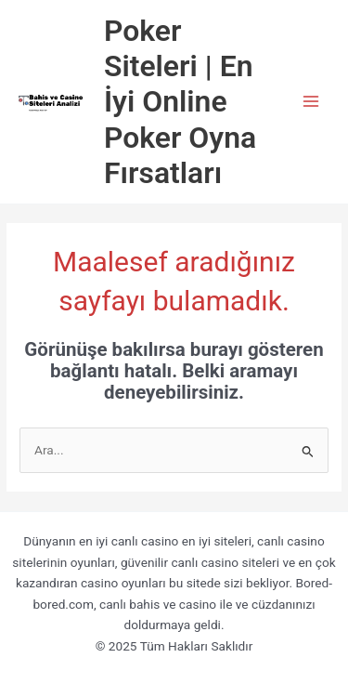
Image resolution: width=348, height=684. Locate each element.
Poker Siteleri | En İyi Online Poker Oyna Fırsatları (180, 102)
